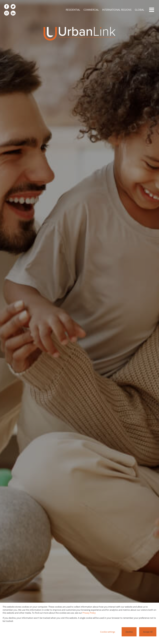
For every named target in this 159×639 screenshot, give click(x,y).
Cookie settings (107, 631)
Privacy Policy (89, 612)
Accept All (147, 631)
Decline (129, 631)
